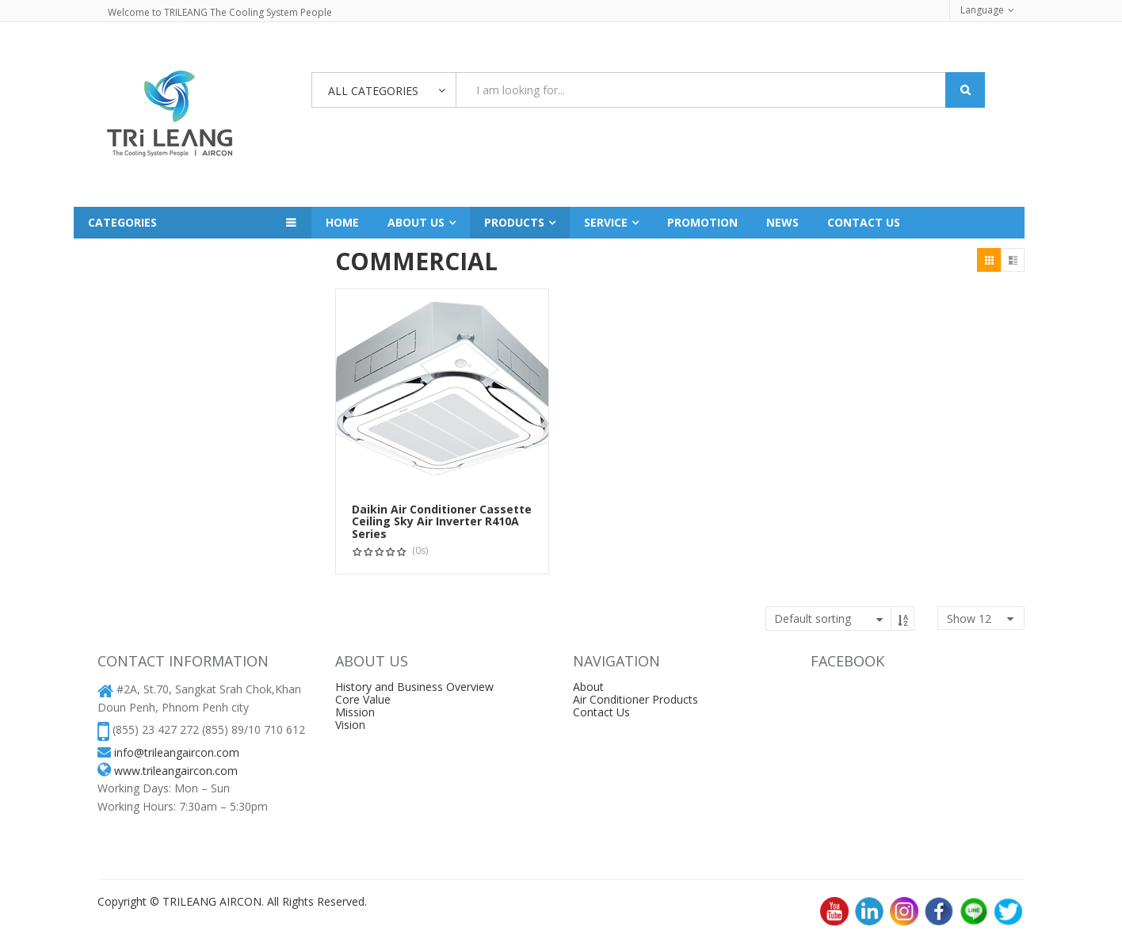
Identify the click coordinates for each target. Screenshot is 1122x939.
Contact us (863, 222)
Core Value (363, 699)
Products (514, 222)
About (588, 686)
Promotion (702, 222)
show (969, 618)
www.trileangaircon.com (176, 770)
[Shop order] (839, 618)
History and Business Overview (414, 686)
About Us (416, 222)
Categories (122, 222)
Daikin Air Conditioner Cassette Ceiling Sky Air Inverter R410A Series (442, 521)
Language (982, 10)
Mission (355, 712)
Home (342, 222)
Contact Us (601, 712)
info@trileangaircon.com (176, 752)
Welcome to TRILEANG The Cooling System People (220, 12)
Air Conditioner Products (635, 699)
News (782, 222)
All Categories (373, 90)
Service (606, 222)
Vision (350, 724)
